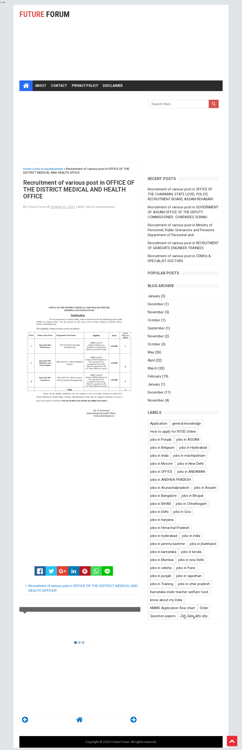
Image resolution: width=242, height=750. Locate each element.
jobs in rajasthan (189, 576)
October (154, 320)
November (156, 312)
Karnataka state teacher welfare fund (179, 592)
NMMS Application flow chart (172, 608)
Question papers (163, 616)
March (152, 368)
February (154, 376)
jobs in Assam (205, 488)
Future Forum (120, 742)
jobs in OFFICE (161, 471)
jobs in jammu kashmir (167, 544)
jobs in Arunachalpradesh (169, 488)
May (151, 352)
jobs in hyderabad (163, 536)
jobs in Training (161, 584)
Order (204, 608)
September (156, 328)
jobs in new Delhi (191, 560)
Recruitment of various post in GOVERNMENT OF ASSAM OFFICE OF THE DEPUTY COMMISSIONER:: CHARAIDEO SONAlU (183, 212)
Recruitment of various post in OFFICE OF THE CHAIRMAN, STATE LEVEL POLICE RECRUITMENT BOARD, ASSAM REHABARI (180, 194)
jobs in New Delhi (190, 463)
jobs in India (159, 455)
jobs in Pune (185, 568)
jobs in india (191, 536)
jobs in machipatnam (48, 169)
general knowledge (186, 423)
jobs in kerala (191, 552)
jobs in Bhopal (192, 496)
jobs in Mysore (161, 463)
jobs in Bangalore (163, 496)
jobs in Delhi (159, 512)
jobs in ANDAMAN (191, 471)
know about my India (166, 600)
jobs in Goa (182, 512)
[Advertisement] (165, 43)
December (156, 304)
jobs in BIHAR (160, 504)
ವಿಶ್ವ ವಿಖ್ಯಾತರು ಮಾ (193, 616)
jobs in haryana (161, 520)
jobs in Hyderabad (193, 447)
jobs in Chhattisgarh (191, 504)
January (154, 296)
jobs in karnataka (163, 552)
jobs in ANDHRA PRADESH (170, 480)
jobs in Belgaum (162, 447)
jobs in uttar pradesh (194, 584)
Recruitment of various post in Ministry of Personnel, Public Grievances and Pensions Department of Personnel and (181, 230)
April (151, 360)
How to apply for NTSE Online (173, 431)
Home (27, 169)
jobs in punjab (160, 576)
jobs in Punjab (161, 439)
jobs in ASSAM (187, 439)
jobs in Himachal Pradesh (169, 528)
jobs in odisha (161, 568)
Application (158, 423)
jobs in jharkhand (203, 544)
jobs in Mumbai (161, 560)
